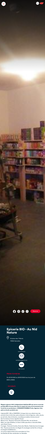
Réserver (35, 311)
